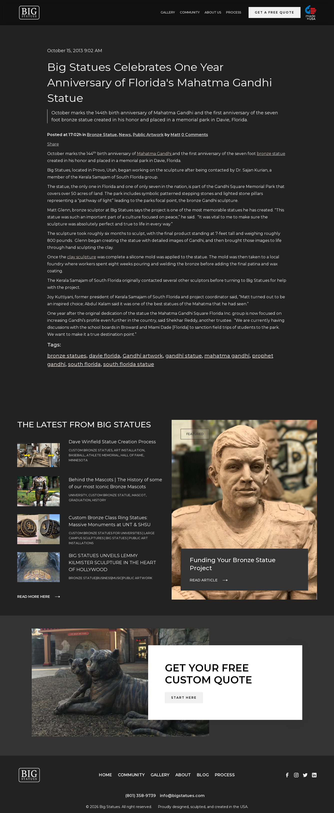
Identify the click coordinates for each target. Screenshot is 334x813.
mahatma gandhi (227, 356)
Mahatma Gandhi (154, 153)
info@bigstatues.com (182, 795)
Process (233, 12)
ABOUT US (213, 12)
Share (53, 144)
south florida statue (128, 364)
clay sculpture (81, 257)
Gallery (160, 775)
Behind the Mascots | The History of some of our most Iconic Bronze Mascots (115, 483)
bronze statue (271, 153)
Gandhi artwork (143, 356)
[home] (29, 12)
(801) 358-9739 (140, 795)
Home (105, 775)
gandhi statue (183, 356)
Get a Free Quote (274, 12)
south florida (84, 364)
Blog (203, 775)
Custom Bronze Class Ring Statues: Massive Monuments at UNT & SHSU (110, 521)
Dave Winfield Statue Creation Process (112, 442)
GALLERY (168, 12)
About (183, 775)
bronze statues (66, 356)
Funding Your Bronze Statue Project (233, 564)
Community (190, 12)
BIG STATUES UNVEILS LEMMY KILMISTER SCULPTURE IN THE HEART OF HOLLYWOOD (112, 562)
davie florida (104, 356)
